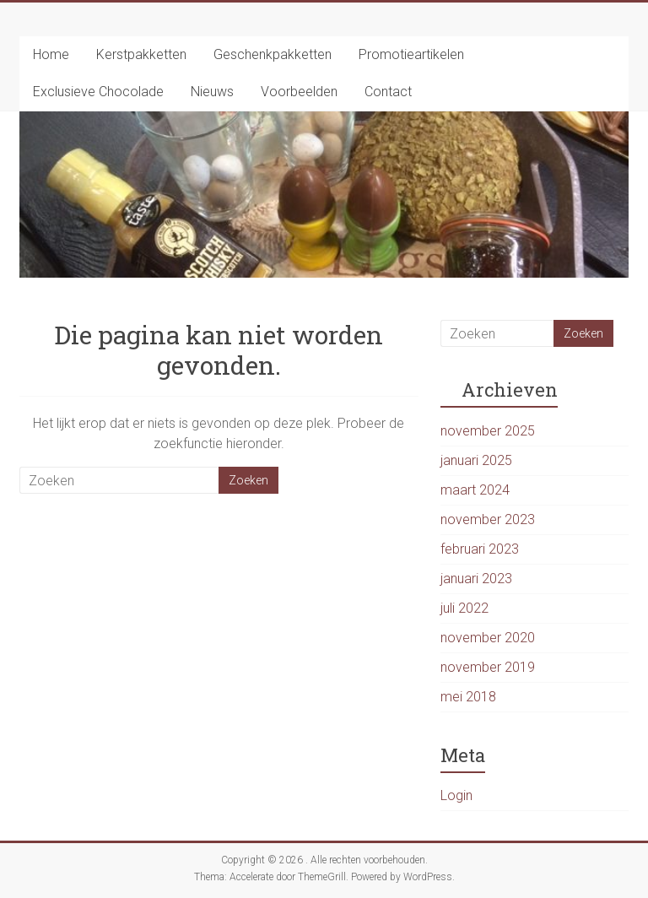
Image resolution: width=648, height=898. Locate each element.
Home (51, 54)
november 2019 (487, 667)
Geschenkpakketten (272, 54)
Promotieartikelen (411, 54)
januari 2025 (476, 460)
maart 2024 (475, 490)
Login (456, 795)
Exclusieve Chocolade (98, 92)
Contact (388, 92)
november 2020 (487, 638)
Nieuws (212, 92)
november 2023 (487, 519)
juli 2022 (464, 608)
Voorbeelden (299, 92)
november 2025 (487, 431)
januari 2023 (476, 579)
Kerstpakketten (141, 54)
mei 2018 (468, 697)
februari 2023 (479, 549)
